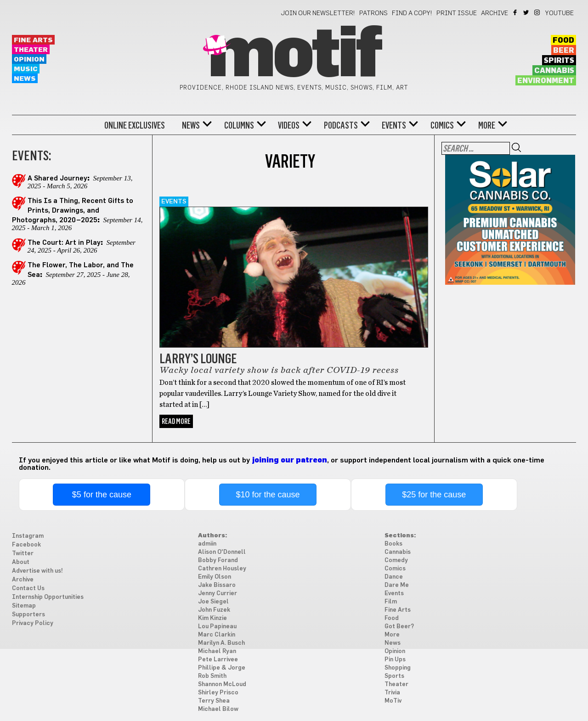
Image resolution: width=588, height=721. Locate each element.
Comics (442, 125)
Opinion (29, 59)
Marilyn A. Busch (221, 643)
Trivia (392, 693)
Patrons (373, 13)
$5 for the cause (101, 494)
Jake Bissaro (217, 585)
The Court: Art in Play (64, 242)
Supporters (28, 615)
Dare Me (396, 585)
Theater (31, 49)
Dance (393, 577)
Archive (494, 13)
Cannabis (554, 70)
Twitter (526, 12)
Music (26, 69)
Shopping (397, 668)
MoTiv (392, 701)
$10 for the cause (268, 494)
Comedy (396, 560)
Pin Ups (395, 660)
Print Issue (456, 13)
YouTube (559, 13)
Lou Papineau (217, 627)
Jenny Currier (217, 594)
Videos (289, 125)
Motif (294, 55)
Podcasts (341, 125)
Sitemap (24, 606)
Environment (545, 80)
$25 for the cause (434, 494)
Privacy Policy (32, 623)
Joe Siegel (213, 602)
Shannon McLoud (222, 684)
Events (394, 125)
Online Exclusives (134, 125)
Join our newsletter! (318, 13)
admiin (207, 544)
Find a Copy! (412, 13)
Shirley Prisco (218, 693)
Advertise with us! (37, 571)
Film (390, 602)
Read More (176, 421)
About (20, 562)
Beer (563, 50)
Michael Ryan (217, 651)
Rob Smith (212, 676)
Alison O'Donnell (222, 552)
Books (393, 544)
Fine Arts (33, 40)
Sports (394, 676)
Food (563, 40)
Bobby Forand (218, 560)
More (486, 125)
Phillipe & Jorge (221, 668)
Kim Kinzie (212, 618)
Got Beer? (399, 627)
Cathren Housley (222, 569)
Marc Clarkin (216, 635)
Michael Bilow (218, 709)
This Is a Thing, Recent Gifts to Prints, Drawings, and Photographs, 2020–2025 (72, 210)
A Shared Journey (57, 178)
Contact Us (28, 588)
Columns (239, 125)
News (25, 78)
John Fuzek (214, 610)
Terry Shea (214, 701)
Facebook (515, 12)
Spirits (559, 60)
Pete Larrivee (218, 660)
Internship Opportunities (48, 597)
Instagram (537, 12)
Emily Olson (214, 577)
